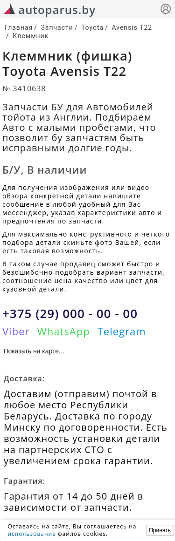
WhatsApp (63, 331)
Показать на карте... (34, 351)
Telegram (122, 331)
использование (31, 534)
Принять (160, 530)
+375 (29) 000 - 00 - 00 (70, 313)
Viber (15, 331)
